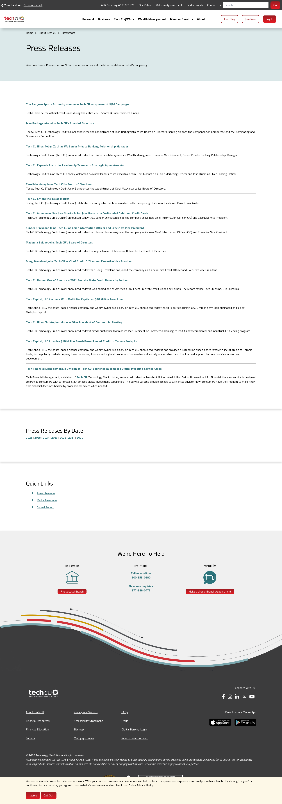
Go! (275, 5)
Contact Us (214, 5)
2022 (63, 437)
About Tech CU (35, 712)
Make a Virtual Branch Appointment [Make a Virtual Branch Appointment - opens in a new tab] (209, 591)
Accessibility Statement (88, 721)
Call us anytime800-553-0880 (141, 575)
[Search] (246, 5)
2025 (37, 437)
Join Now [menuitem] (250, 19)
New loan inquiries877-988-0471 (141, 588)
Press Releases (46, 493)
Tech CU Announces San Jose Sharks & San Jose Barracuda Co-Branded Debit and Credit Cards (87, 213)
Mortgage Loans (84, 738)
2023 (54, 437)
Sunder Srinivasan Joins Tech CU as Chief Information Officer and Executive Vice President (85, 228)
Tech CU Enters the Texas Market (47, 199)
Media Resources (47, 500)
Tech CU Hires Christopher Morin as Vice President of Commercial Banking (74, 322)
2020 (80, 437)
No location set (33, 5)
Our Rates (145, 5)
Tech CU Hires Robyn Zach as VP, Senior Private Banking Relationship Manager (77, 146)
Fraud (124, 721)
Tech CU (81, 377)
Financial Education (37, 729)
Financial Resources (38, 721)
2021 (71, 437)
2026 (29, 437)
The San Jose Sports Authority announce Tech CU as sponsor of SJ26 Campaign (77, 104)
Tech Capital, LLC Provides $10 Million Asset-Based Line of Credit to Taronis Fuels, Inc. (82, 341)
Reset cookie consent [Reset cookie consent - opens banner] (134, 738)
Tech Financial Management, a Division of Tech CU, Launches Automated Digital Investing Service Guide (94, 368)
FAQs (124, 712)
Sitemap (79, 729)
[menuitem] (14, 19)
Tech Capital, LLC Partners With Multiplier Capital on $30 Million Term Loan (75, 299)
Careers (30, 738)
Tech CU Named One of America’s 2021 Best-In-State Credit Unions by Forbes (77, 280)
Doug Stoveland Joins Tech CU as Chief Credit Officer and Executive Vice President (80, 261)
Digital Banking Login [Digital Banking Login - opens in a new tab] (134, 729)
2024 (46, 437)
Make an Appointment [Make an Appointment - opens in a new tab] (169, 5)
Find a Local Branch (72, 591)
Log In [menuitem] (269, 19)
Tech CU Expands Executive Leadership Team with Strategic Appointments (75, 165)
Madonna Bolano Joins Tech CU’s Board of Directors (59, 242)
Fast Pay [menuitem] (229, 19)
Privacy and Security (86, 712)
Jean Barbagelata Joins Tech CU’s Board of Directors (60, 123)
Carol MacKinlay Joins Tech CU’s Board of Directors (59, 184)
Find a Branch (195, 5)
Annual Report (45, 507)
